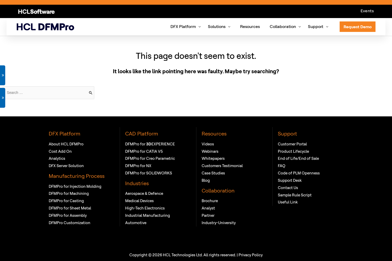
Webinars (210, 151)
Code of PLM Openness (299, 172)
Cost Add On (60, 151)
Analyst (208, 207)
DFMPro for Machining (69, 193)
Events (367, 11)
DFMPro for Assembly (68, 215)
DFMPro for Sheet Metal (70, 207)
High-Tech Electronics (145, 207)
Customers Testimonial (222, 165)
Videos (208, 143)
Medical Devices (139, 200)
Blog (206, 180)
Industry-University (219, 222)
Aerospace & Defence (144, 193)
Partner (208, 215)
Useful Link (288, 202)
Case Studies (213, 172)
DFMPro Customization (69, 222)
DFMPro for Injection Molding (75, 186)
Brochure (210, 200)
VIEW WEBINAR (2, 98)
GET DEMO (2, 75)
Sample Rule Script (295, 194)
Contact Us (288, 187)
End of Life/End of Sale (298, 158)
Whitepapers (213, 158)
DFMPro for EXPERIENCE (150, 143)
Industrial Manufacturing (147, 215)
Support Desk (290, 180)
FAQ (281, 165)
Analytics (57, 158)
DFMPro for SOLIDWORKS (148, 172)
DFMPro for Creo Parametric (150, 158)
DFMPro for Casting (66, 200)
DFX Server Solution (66, 165)
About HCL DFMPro (66, 143)
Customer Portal (292, 143)
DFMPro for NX (138, 165)
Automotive (135, 222)
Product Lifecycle (293, 151)
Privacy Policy (251, 254)
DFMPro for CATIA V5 (144, 151)
